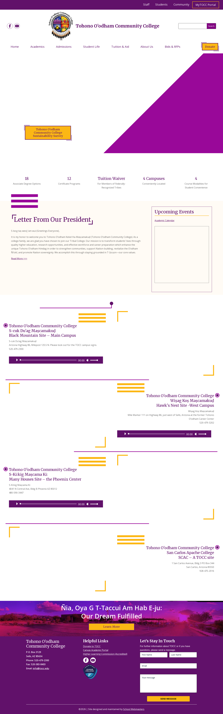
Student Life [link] (91, 47)
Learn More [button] (111, 626)
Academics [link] (37, 47)
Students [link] (161, 4)
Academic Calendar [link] (165, 220)
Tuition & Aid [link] (120, 47)
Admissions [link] (64, 47)
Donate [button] (210, 46)
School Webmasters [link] (133, 709)
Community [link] (181, 4)
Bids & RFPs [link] (172, 47)
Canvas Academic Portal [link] (95, 650)
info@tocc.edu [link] (41, 668)
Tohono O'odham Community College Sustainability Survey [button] (48, 133)
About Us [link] (147, 47)
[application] (56, 360)
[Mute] (87, 360)
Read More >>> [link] (19, 258)
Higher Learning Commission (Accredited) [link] (105, 654)
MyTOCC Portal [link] (206, 5)
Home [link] (15, 47)
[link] (10, 26)
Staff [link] (146, 4)
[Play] (17, 360)
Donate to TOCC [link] (92, 646)
